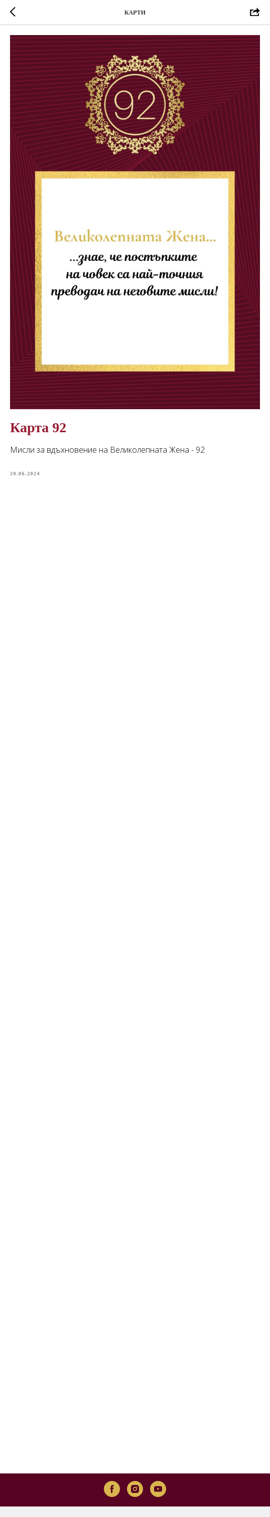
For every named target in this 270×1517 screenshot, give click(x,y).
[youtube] (158, 1461)
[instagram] (135, 1461)
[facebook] (112, 1461)
